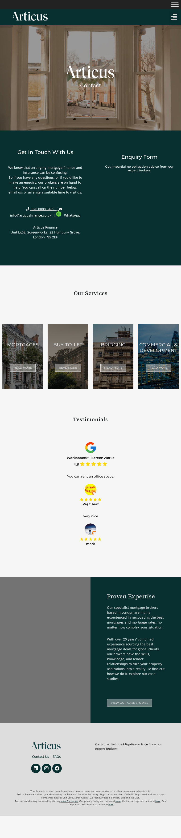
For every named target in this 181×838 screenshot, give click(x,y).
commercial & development (158, 347)
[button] (174, 17)
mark (90, 544)
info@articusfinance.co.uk (31, 215)
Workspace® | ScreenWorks (90, 458)
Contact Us (40, 756)
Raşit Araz (90, 504)
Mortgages (22, 345)
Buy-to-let (67, 345)
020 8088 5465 (43, 209)
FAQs (57, 756)
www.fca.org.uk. (69, 801)
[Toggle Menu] (175, 4)
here (118, 801)
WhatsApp (72, 215)
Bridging (113, 345)
